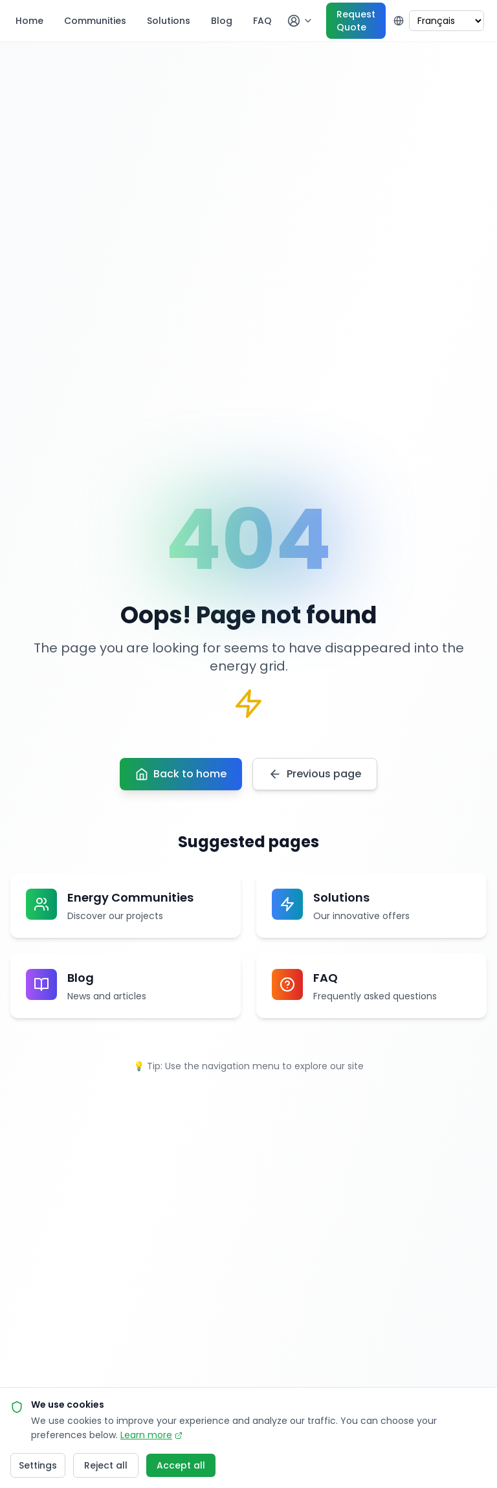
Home (29, 20)
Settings (38, 1465)
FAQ (262, 20)
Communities (95, 20)
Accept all (181, 1465)
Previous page (315, 773)
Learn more (151, 1434)
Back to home (180, 773)
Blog (221, 20)
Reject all (105, 1465)
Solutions (168, 20)
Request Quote (356, 21)
